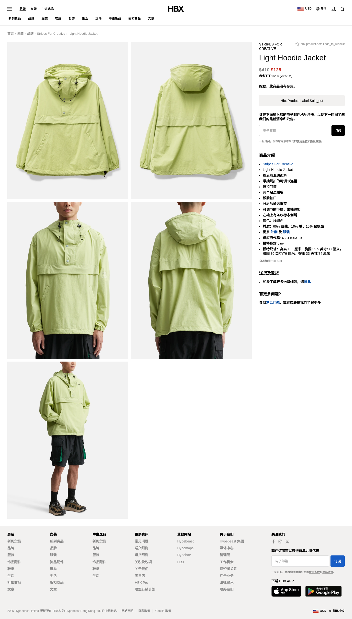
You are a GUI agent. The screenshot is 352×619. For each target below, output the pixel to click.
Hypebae (184, 555)
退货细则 (141, 555)
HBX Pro (141, 583)
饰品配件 (14, 562)
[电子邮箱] (294, 130)
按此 (307, 282)
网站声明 (127, 611)
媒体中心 (226, 548)
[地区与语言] (329, 611)
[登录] (333, 8)
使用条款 (302, 141)
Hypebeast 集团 (232, 541)
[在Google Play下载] (323, 591)
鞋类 (10, 569)
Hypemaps (185, 548)
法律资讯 (226, 583)
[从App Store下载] (286, 591)
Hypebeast (185, 541)
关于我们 (141, 569)
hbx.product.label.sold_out (302, 101)
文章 (10, 589)
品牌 (30, 33)
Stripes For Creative (51, 33)
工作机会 (226, 562)
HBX (180, 562)
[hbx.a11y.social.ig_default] (280, 541)
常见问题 (141, 541)
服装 (286, 232)
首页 (10, 33)
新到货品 (14, 541)
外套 (274, 232)
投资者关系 (228, 569)
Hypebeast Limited (27, 611)
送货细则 (141, 548)
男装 (23, 8)
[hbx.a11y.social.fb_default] (273, 541)
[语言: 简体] (321, 8)
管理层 (225, 555)
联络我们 (226, 589)
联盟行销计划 (145, 589)
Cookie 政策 (163, 611)
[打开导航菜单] (9, 8)
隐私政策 (315, 141)
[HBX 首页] (176, 8)
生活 (10, 576)
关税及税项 (143, 562)
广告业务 (226, 576)
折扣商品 (14, 583)
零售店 (140, 576)
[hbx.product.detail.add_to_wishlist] (320, 45)
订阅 (338, 130)
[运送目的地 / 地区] (304, 8)
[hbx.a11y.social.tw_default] (287, 541)
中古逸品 (48, 8)
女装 (34, 8)
